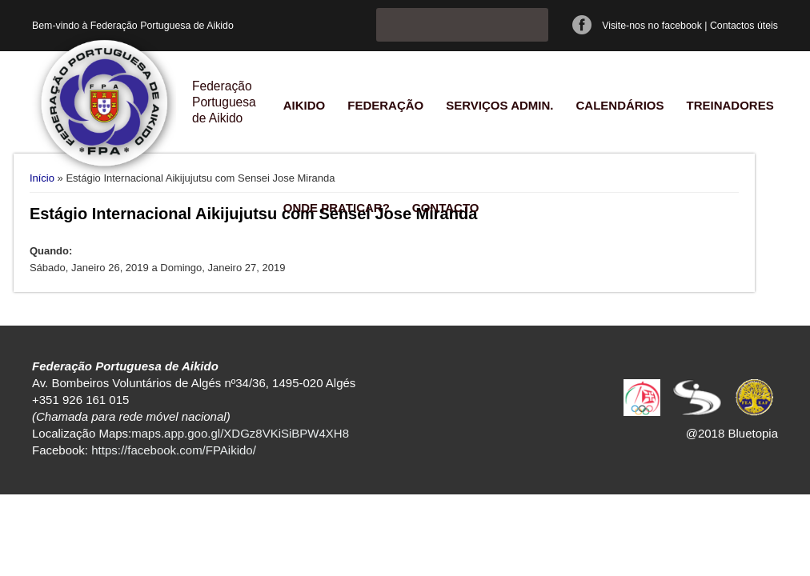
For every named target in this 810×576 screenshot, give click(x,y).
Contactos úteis (744, 25)
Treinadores (729, 105)
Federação (385, 105)
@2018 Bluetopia (732, 433)
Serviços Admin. (499, 105)
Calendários (619, 105)
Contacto (445, 207)
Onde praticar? (336, 207)
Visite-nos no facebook (652, 25)
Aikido (304, 105)
